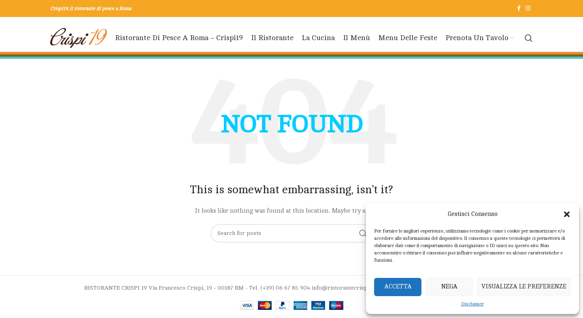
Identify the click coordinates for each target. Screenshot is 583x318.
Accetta (398, 286)
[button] (567, 214)
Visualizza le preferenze (523, 286)
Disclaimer (472, 304)
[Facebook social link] (519, 8)
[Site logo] (78, 38)
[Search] (529, 38)
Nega (449, 286)
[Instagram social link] (528, 8)
